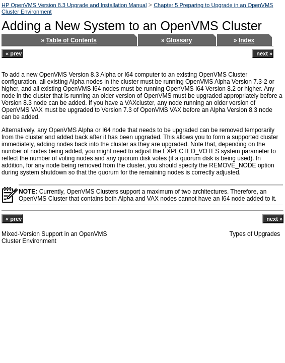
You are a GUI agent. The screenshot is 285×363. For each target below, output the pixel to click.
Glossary (179, 40)
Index (246, 40)
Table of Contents (71, 40)
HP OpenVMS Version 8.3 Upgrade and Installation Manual (74, 5)
